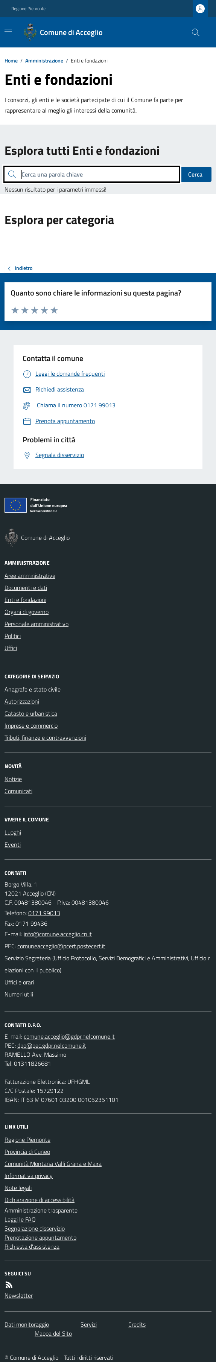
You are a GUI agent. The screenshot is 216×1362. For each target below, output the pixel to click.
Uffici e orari (19, 982)
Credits (137, 1324)
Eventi (13, 844)
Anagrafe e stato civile (33, 689)
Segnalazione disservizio (35, 1228)
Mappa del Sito (53, 1333)
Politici (13, 635)
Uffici (11, 647)
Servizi (89, 1324)
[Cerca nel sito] (193, 32)
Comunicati (18, 790)
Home (11, 60)
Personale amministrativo (36, 623)
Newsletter (19, 1295)
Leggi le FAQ (20, 1219)
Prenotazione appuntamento (40, 1237)
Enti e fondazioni (25, 599)
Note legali (18, 1187)
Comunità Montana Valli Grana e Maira (53, 1163)
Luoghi (13, 832)
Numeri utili (19, 994)
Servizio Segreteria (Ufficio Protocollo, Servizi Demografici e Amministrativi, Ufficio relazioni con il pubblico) (107, 964)
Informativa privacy (29, 1175)
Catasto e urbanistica (31, 713)
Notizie (13, 778)
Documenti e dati (26, 587)
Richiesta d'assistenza (32, 1246)
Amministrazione (44, 60)
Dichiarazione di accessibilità (40, 1199)
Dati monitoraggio (27, 1324)
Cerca (195, 174)
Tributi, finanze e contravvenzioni (45, 737)
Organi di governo (27, 611)
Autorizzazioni (22, 701)
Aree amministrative (30, 575)
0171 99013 (44, 912)
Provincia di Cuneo (27, 1151)
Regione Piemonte (28, 8)
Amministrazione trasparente (41, 1210)
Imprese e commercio (31, 725)
